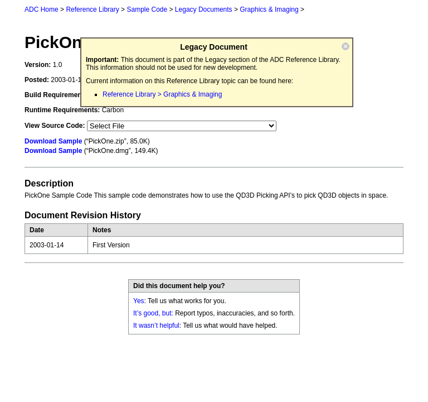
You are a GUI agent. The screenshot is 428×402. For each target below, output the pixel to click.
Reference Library (92, 9)
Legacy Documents (203, 9)
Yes (138, 301)
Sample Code (147, 9)
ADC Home (42, 9)
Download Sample (53, 141)
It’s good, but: (153, 313)
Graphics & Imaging (269, 9)
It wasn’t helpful (156, 325)
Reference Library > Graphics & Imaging (162, 94)
